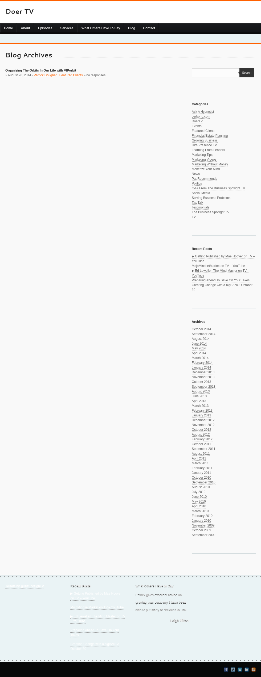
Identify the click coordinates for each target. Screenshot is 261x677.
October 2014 (201, 329)
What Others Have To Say (100, 28)
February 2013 (202, 410)
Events (197, 126)
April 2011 (199, 458)
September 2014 (203, 334)
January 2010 (201, 521)
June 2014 (199, 343)
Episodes (45, 28)
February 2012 (202, 439)
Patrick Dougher (45, 75)
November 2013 (203, 377)
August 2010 (201, 487)
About (25, 28)
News (196, 174)
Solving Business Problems (211, 198)
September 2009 (203, 535)
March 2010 (200, 511)
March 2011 (200, 463)
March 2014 (200, 358)
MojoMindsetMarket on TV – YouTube (218, 266)
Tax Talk (197, 202)
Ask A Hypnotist (203, 112)
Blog (131, 28)
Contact (149, 28)
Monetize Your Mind (206, 169)
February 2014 (202, 363)
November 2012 (203, 425)
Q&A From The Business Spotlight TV (218, 188)
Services (66, 28)
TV (194, 217)
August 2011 (201, 453)
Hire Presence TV (204, 145)
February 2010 (202, 516)
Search (245, 72)
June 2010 (199, 497)
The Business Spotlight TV (210, 212)
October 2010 (201, 477)
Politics (197, 183)
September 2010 (203, 482)
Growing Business (205, 140)
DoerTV (197, 121)
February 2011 (202, 468)
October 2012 (201, 430)
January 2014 (201, 367)
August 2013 (201, 391)
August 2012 (201, 434)
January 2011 (201, 473)
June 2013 (199, 396)
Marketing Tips (202, 155)
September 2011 (203, 449)
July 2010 (198, 492)
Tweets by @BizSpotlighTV (24, 586)
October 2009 (201, 530)
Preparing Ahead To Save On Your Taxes (221, 280)
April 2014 (199, 353)
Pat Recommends (204, 179)
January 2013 (201, 415)
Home (8, 28)
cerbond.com (201, 116)
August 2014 (201, 339)
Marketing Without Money (210, 164)
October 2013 (201, 382)
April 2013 (199, 401)
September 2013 (203, 386)
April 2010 (199, 506)
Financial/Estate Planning (210, 135)
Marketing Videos (204, 159)
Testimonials (200, 207)
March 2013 (200, 406)
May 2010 (199, 501)
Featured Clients (71, 75)
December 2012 (203, 420)
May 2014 (199, 348)
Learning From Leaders (208, 150)
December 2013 (203, 372)
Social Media (201, 193)
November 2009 (203, 525)
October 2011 (201, 444)
